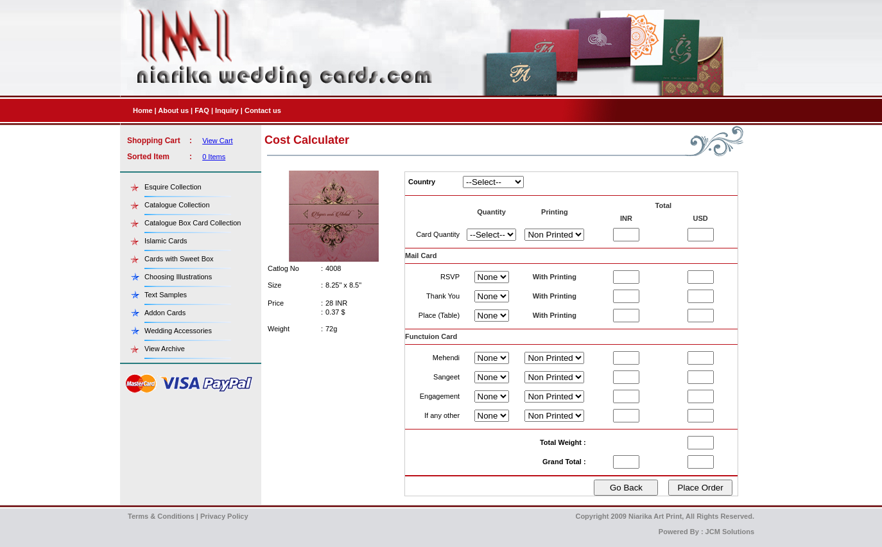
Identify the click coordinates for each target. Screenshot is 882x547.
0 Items (213, 157)
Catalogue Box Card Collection (192, 223)
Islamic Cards (165, 241)
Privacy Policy (224, 516)
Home (143, 110)
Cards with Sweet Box (179, 259)
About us (173, 110)
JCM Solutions (729, 531)
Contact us (263, 110)
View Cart (217, 140)
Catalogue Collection (177, 205)
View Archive (164, 348)
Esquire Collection (173, 187)
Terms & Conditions (161, 516)
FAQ (202, 110)
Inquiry (227, 110)
